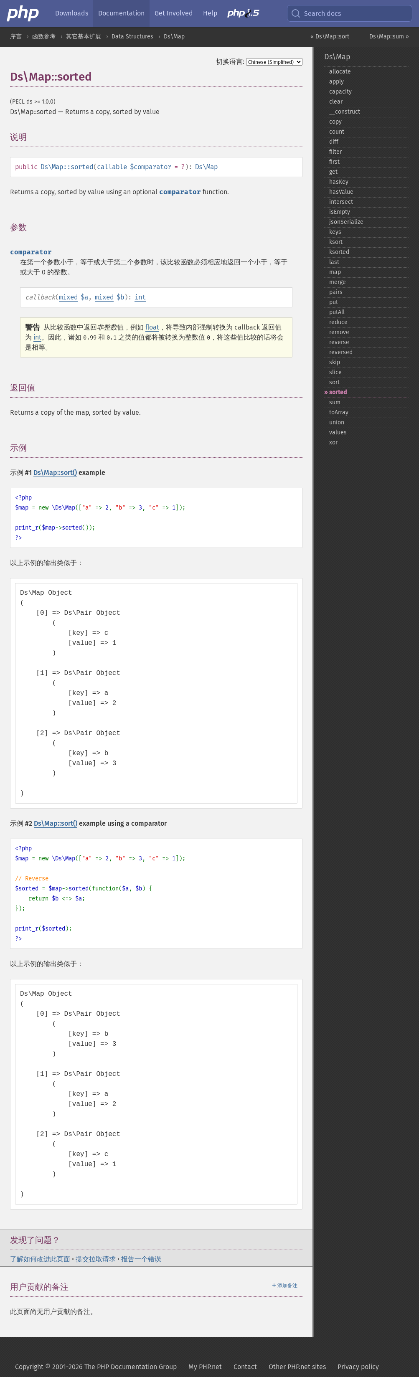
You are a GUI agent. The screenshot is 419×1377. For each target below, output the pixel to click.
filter (335, 151)
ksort (336, 242)
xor (333, 442)
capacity (340, 91)
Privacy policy (358, 1367)
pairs (336, 292)
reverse (339, 342)
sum (334, 402)
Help (210, 13)
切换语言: (230, 62)
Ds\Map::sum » (389, 36)
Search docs (316, 13)
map (335, 272)
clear (336, 101)
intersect (341, 201)
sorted (338, 392)
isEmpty (339, 212)
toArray (338, 412)
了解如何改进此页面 (40, 1259)
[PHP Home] (23, 13)
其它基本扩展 (83, 36)
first (334, 161)
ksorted (339, 252)
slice (335, 372)
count (336, 131)
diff (333, 141)
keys (335, 232)
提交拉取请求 (96, 1259)
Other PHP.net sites (297, 1367)
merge (337, 282)
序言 (16, 36)
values (338, 432)
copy (335, 121)
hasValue (341, 191)
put (333, 302)
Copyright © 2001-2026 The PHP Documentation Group (96, 1367)
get (333, 171)
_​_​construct (344, 111)
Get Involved (174, 13)
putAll (337, 312)
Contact (245, 1367)
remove (339, 332)
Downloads (71, 13)
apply (336, 81)
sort (334, 382)
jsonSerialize (346, 222)
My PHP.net (205, 1367)
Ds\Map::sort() (55, 473)
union (336, 422)
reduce (338, 322)
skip (334, 362)
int (140, 297)
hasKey (338, 181)
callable (112, 167)
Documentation (121, 13)
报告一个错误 (141, 1259)
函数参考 (44, 36)
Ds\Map (174, 36)
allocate (340, 71)
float (152, 327)
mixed (68, 297)
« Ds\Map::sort (329, 36)
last (334, 262)
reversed (341, 352)
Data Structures (132, 36)
